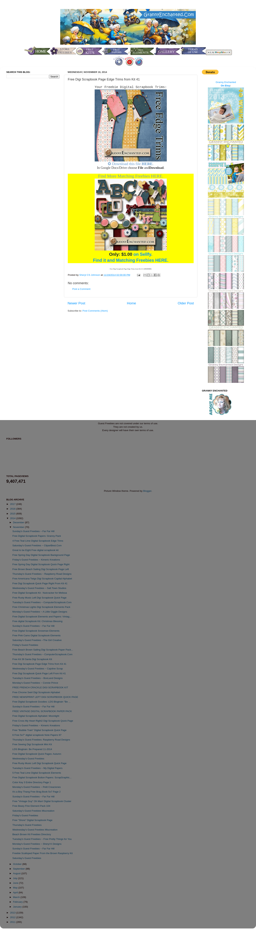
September (19, 868)
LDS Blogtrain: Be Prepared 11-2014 (32, 749)
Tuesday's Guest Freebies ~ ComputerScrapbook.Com (42, 602)
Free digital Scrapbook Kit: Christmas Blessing (37, 621)
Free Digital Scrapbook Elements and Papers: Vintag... (41, 616)
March (16, 897)
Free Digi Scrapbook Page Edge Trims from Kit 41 (39, 664)
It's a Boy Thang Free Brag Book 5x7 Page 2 (36, 791)
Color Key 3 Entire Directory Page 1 (31, 782)
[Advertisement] (20, 141)
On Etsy (225, 85)
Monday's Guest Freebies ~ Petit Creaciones (36, 787)
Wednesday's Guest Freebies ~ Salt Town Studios (39, 588)
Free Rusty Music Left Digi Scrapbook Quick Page (39, 597)
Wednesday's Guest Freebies (28, 758)
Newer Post (76, 303)
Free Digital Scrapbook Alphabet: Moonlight (35, 716)
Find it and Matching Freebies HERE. (131, 260)
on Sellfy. (130, 254)
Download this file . (133, 164)
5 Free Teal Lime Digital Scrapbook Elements (36, 772)
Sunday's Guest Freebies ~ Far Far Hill (33, 531)
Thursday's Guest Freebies (27, 825)
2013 (13, 912)
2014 (13, 518)
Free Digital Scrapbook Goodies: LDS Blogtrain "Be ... (41, 701)
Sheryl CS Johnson (90, 275)
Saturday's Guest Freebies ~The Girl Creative (37, 640)
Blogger (147, 491)
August (17, 873)
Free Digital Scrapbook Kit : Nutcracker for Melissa (39, 592)
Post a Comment (81, 289)
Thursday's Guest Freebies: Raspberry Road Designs (41, 739)
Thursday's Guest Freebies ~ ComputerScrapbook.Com (42, 654)
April (16, 892)
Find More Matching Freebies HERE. (130, 176)
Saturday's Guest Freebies (26, 858)
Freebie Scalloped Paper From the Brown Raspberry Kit (42, 853)
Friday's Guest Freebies (25, 645)
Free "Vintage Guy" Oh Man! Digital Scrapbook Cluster (41, 801)
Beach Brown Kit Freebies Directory (31, 834)
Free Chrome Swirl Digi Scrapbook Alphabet (36, 692)
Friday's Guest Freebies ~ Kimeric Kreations (36, 559)
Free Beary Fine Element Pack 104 (31, 806)
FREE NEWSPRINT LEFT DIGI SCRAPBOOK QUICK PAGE (45, 697)
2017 (13, 504)
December (19, 522)
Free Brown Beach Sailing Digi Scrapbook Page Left (40, 569)
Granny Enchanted (226, 82)
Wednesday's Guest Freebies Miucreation (35, 829)
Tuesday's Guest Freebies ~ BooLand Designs (37, 678)
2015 (13, 513)
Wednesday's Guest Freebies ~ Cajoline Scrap (37, 668)
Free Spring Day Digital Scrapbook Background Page (41, 555)
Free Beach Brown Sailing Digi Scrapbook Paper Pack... (42, 649)
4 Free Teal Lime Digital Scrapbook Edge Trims (37, 540)
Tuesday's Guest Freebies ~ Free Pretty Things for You (42, 839)
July (15, 878)
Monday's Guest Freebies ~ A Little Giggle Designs (39, 611)
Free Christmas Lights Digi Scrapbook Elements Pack (41, 607)
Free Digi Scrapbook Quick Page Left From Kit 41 (39, 673)
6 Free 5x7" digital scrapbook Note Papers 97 (36, 735)
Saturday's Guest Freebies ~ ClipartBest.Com (37, 545)
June (16, 883)
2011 (13, 922)
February (18, 902)
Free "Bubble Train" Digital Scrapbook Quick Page (39, 730)
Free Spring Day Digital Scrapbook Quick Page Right (41, 564)
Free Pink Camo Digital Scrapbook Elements (36, 635)
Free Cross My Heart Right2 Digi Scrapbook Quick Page (42, 720)
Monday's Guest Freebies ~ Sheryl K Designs (36, 844)
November (19, 527)
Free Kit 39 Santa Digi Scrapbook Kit (32, 659)
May (15, 887)
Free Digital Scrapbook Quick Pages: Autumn (36, 754)
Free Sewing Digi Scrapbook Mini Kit (32, 744)
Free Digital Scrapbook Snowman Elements (35, 630)
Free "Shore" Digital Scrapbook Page (32, 820)
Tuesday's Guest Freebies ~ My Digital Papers (37, 768)
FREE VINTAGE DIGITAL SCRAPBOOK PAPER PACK (42, 711)
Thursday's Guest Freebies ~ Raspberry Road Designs (42, 574)
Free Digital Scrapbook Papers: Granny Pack (36, 536)
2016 (13, 508)
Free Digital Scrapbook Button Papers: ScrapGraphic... (42, 777)
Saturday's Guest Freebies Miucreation (33, 810)
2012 (13, 917)
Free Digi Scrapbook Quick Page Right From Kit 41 (39, 583)
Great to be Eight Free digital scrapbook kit (35, 550)
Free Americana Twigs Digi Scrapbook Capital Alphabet (42, 578)
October (17, 864)
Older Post (186, 303)
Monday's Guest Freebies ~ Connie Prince (35, 682)
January (17, 906)
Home (131, 303)
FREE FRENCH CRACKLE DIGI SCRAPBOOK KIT (40, 687)
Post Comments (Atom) (95, 310)
